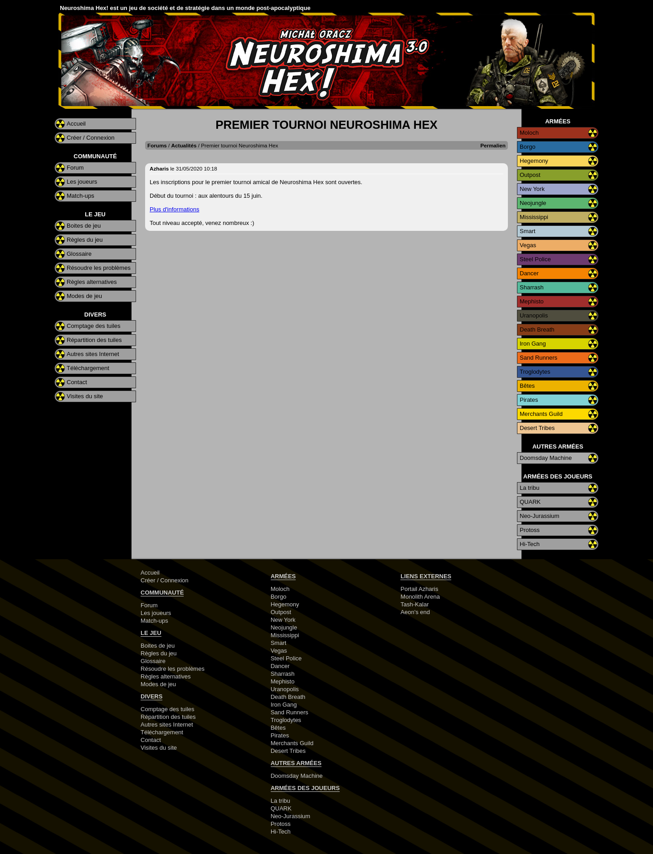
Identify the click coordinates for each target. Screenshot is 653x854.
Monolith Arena (420, 596)
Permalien (493, 145)
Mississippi (534, 217)
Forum (75, 167)
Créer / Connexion (91, 137)
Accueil (76, 123)
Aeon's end (415, 612)
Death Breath (537, 329)
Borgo (528, 146)
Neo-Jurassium (539, 515)
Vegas (528, 245)
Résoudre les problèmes (99, 267)
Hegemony (534, 160)
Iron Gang (533, 343)
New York (532, 188)
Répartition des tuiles (94, 340)
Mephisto (532, 301)
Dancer (529, 273)
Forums (157, 145)
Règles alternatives (92, 281)
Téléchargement (88, 368)
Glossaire (79, 253)
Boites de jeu (84, 225)
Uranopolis (534, 315)
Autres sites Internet (93, 354)
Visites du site (85, 396)
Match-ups (80, 195)
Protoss (530, 530)
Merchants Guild (541, 413)
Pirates (529, 399)
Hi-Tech (530, 544)
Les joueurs (82, 181)
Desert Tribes (537, 428)
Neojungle (533, 203)
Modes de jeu (84, 296)
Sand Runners (538, 357)
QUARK (530, 501)
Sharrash (532, 287)
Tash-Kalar (414, 604)
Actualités (184, 145)
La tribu (529, 487)
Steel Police (535, 259)
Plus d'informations (174, 209)
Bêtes (527, 385)
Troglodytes (535, 371)
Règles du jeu (85, 239)
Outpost (530, 174)
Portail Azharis (419, 589)
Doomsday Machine (546, 457)
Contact (77, 382)
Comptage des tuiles (94, 325)
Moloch (529, 132)
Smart (528, 231)
